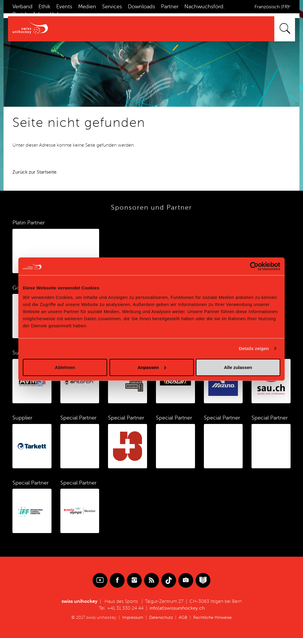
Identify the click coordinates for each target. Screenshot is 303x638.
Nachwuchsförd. (204, 6)
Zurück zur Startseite (34, 172)
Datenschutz (161, 617)
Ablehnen (65, 367)
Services (112, 6)
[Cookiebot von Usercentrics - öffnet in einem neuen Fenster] (254, 266)
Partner (169, 6)
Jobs (38, 14)
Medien (87, 6)
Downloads (141, 6)
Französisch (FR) (271, 6)
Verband (22, 6)
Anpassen (152, 367)
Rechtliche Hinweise (212, 617)
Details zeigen (254, 348)
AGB (183, 617)
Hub (55, 14)
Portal (19, 14)
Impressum (132, 617)
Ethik (44, 6)
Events (64, 6)
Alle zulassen (238, 367)
